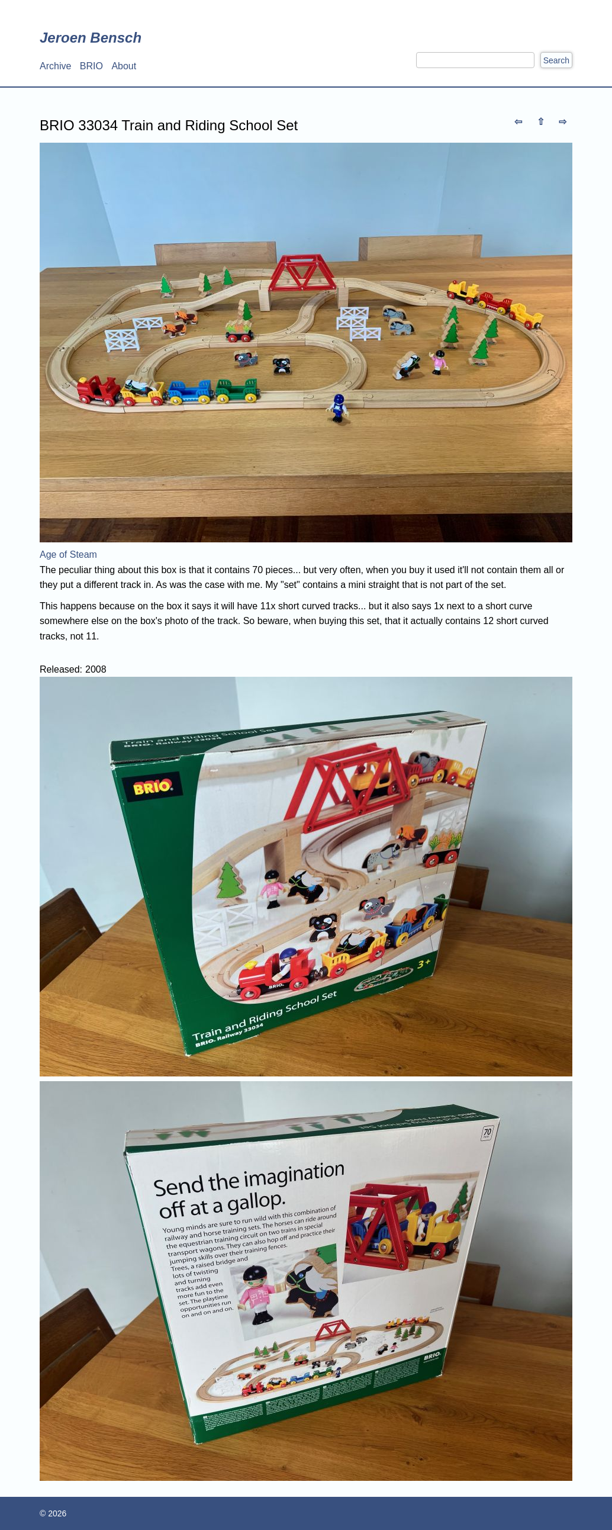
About (123, 66)
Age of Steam (68, 554)
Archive (55, 66)
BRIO (91, 66)
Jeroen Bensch (90, 38)
